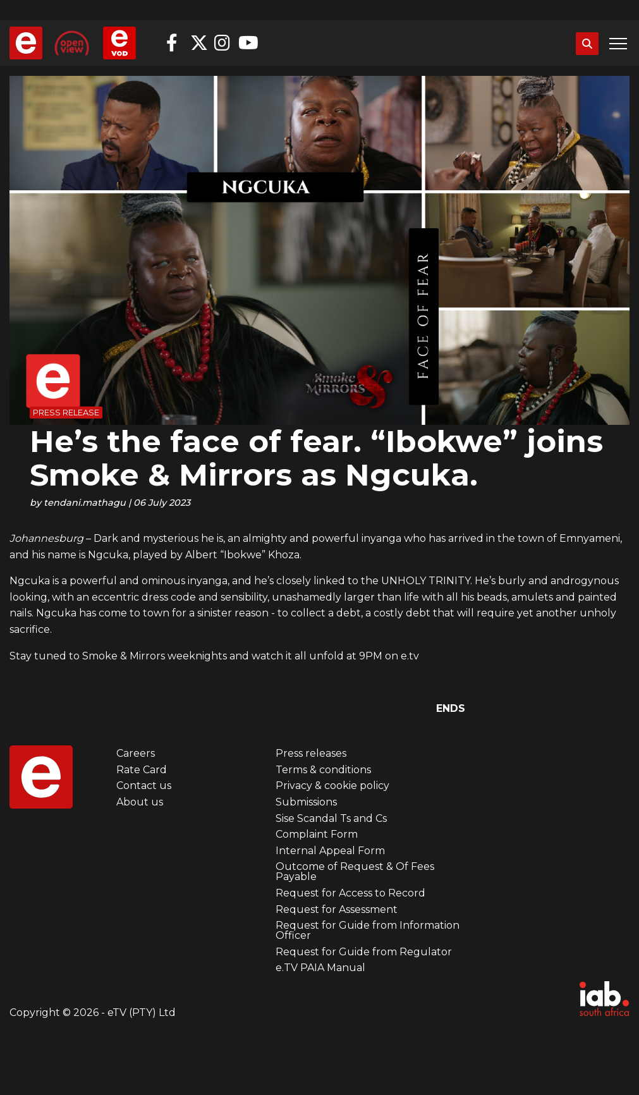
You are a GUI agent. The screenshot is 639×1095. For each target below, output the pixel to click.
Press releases (311, 753)
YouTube (247, 43)
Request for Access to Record (350, 893)
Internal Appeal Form (330, 851)
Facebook (175, 43)
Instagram (223, 43)
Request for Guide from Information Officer (367, 930)
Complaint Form (317, 834)
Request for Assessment (337, 909)
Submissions (306, 802)
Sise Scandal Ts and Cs (331, 818)
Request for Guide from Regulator (364, 952)
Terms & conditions (323, 770)
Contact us (143, 786)
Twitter (199, 43)
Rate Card (141, 770)
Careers (135, 753)
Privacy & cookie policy (332, 786)
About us (139, 802)
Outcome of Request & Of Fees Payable (355, 871)
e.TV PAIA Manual (320, 968)
